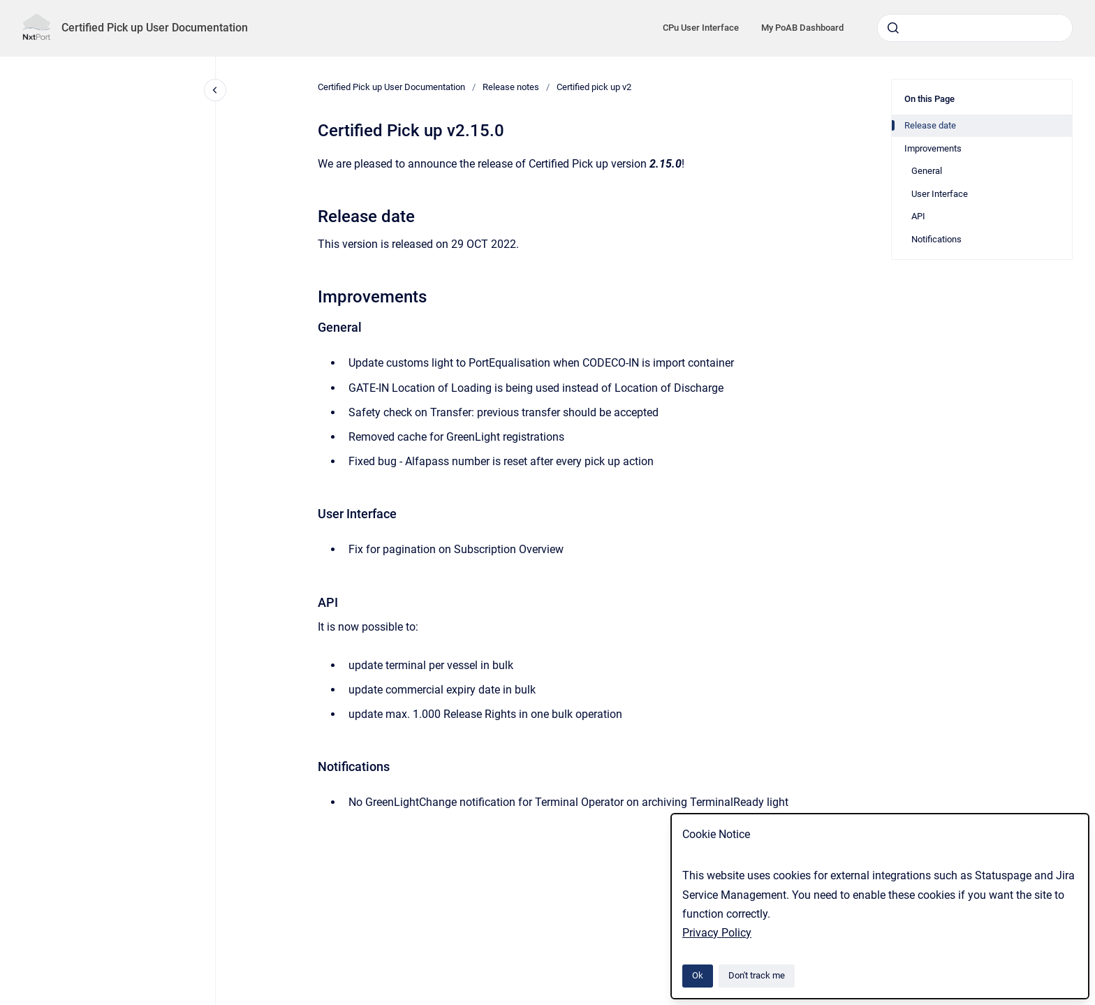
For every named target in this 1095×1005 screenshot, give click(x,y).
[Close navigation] (215, 90)
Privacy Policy (716, 932)
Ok (697, 975)
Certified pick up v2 (594, 87)
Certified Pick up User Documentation (154, 27)
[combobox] (975, 28)
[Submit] (893, 28)
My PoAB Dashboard (802, 27)
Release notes (511, 87)
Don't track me (756, 975)
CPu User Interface (701, 27)
